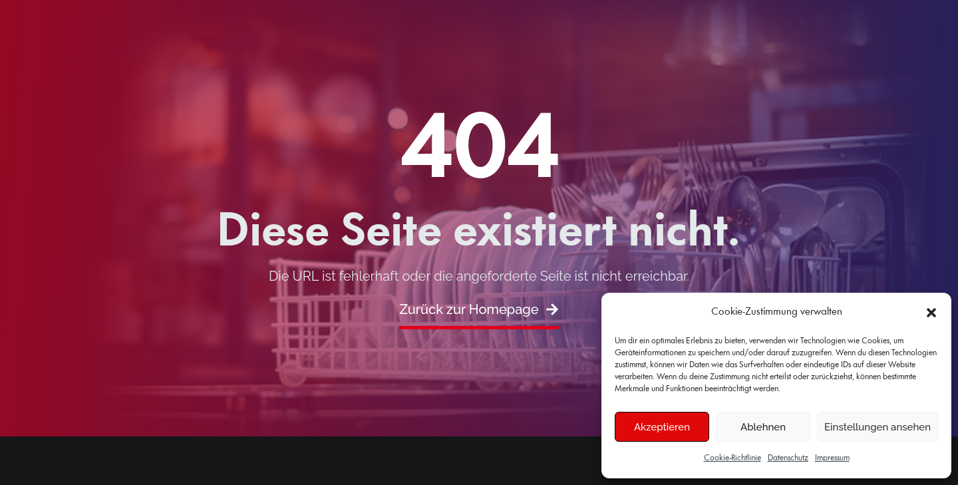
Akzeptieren (662, 427)
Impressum (832, 458)
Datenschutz (788, 458)
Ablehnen (763, 427)
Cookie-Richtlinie (732, 458)
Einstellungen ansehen (877, 427)
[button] (931, 312)
